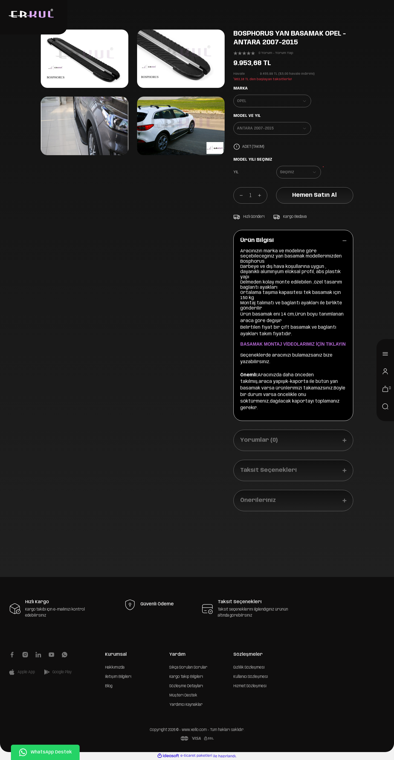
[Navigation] (385, 354)
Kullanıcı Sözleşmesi (250, 677)
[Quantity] (250, 195)
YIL (236, 172)
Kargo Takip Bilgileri (186, 677)
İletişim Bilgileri (118, 677)
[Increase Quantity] (262, 195)
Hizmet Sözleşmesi (249, 686)
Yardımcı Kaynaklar (186, 705)
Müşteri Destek (183, 695)
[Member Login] (385, 371)
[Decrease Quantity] (238, 195)
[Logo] (30, 13)
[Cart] (385, 389)
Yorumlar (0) (259, 440)
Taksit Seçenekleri (268, 470)
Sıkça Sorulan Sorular (188, 667)
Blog (108, 686)
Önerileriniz (258, 500)
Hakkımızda (114, 667)
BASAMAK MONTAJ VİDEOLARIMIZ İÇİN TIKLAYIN (293, 344)
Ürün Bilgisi (257, 240)
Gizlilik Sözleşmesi (249, 667)
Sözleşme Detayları (186, 686)
